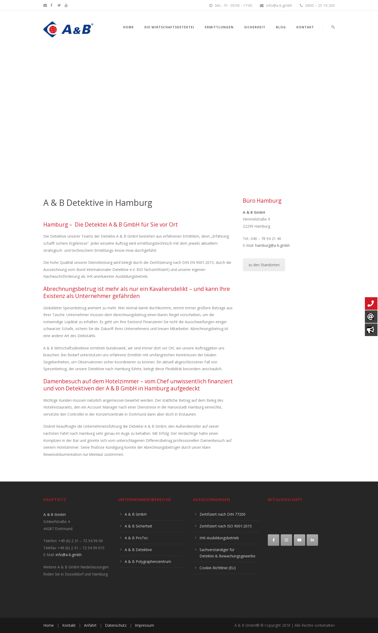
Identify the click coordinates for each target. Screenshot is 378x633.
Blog (281, 27)
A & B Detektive (138, 549)
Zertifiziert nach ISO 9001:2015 (226, 526)
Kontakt (305, 27)
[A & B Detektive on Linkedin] (312, 540)
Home (128, 27)
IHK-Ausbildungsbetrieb (219, 537)
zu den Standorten (264, 264)
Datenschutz (116, 625)
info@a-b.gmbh (69, 554)
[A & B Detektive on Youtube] (299, 540)
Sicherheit (254, 27)
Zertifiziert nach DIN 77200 (222, 514)
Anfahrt (90, 625)
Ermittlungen (219, 27)
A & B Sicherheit (138, 526)
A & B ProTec (136, 537)
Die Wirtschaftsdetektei (169, 27)
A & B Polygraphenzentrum (148, 561)
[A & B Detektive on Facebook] (273, 540)
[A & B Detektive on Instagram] (286, 540)
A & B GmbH (135, 514)
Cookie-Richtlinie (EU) (218, 567)
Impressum (144, 625)
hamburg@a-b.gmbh (272, 245)
